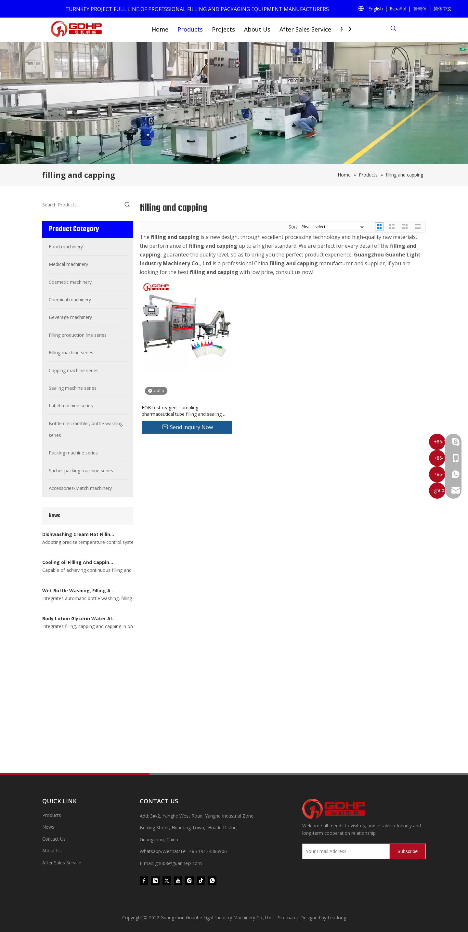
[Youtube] (178, 880)
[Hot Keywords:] (127, 205)
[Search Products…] (82, 205)
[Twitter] (166, 880)
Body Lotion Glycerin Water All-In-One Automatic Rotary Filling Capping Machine (79, 736)
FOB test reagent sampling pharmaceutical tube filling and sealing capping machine (182, 410)
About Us (257, 29)
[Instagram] (189, 880)
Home (160, 29)
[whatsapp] (212, 880)
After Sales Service (305, 29)
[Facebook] (144, 880)
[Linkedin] (155, 880)
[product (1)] (234, 103)
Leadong (337, 917)
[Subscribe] (407, 851)
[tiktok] (201, 880)
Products (190, 29)
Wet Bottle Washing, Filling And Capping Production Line (79, 623)
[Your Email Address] (344, 851)
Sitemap (286, 917)
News (48, 827)
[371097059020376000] (364, 809)
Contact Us (54, 839)
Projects (223, 29)
